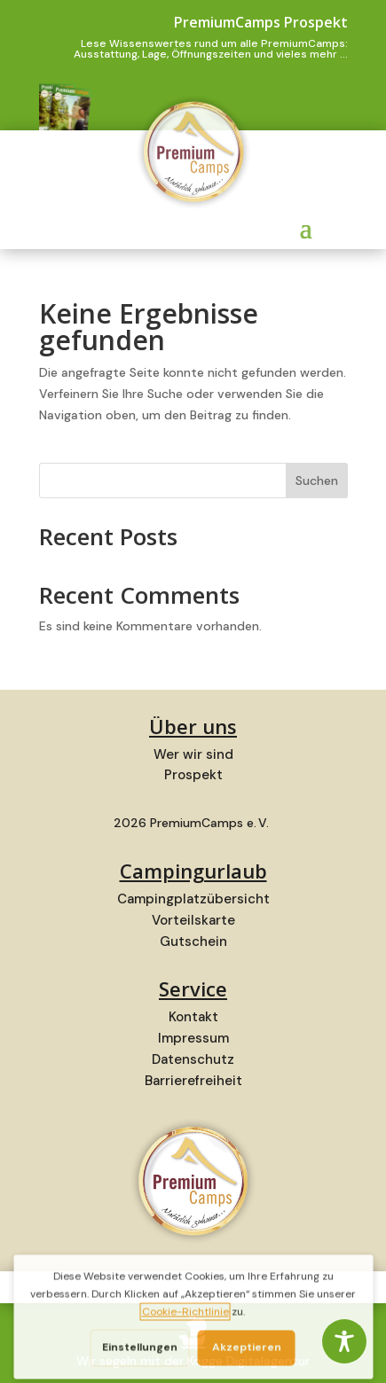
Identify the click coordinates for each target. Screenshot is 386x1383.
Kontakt (193, 1017)
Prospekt (193, 775)
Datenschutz (193, 1059)
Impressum (193, 1038)
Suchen (316, 480)
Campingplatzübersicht (193, 899)
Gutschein (193, 941)
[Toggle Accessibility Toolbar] (344, 1341)
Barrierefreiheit (193, 1081)
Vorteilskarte (193, 920)
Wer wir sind (193, 754)
